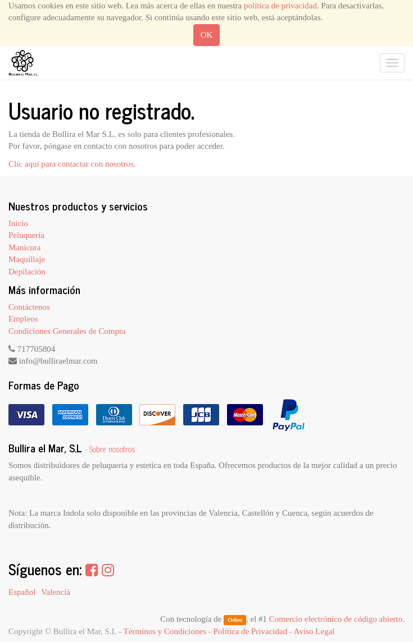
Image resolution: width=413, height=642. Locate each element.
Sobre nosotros (112, 449)
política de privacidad (280, 5)
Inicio (18, 223)
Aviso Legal (314, 631)
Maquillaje (26, 259)
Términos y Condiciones (165, 631)
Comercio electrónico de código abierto (335, 619)
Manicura (24, 247)
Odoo (235, 619)
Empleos (23, 318)
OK (207, 34)
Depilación (27, 271)
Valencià (55, 592)
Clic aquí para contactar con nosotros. (72, 163)
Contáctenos (29, 306)
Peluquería (26, 235)
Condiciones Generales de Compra (67, 331)
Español (21, 592)
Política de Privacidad (251, 631)
